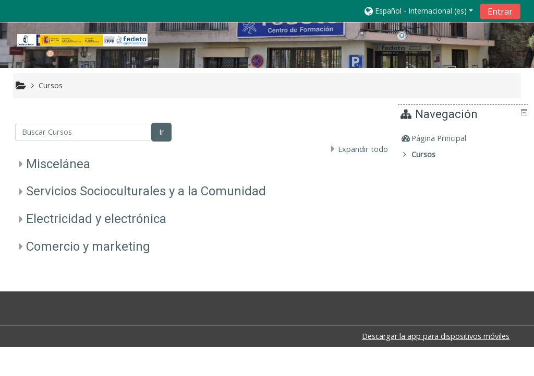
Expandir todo (363, 149)
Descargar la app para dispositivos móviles (435, 336)
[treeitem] (464, 138)
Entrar (500, 11)
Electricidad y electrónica (96, 219)
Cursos (431, 154)
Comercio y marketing (88, 246)
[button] (419, 11)
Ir (161, 132)
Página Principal (446, 138)
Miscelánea (58, 164)
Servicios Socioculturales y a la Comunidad (146, 191)
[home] (82, 40)
